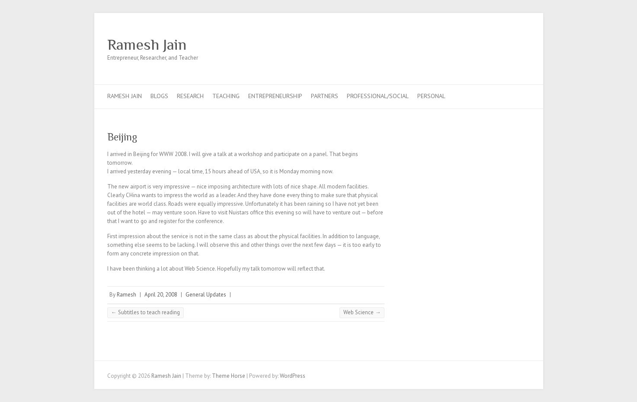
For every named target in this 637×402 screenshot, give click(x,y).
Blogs (159, 96)
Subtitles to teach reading (145, 312)
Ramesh (126, 294)
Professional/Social (378, 96)
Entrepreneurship (275, 96)
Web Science (362, 312)
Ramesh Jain (146, 44)
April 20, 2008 (160, 294)
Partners (324, 96)
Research (190, 96)
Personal (431, 96)
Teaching (226, 96)
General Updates (206, 294)
